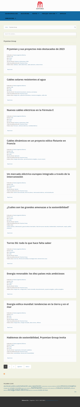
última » (27, 366)
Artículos (63, 13)
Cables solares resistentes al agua (26, 79)
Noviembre (11, 186)
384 (12, 117)
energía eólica (23, 289)
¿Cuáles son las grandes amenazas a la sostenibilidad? (38, 207)
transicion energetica (36, 95)
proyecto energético (49, 289)
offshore (39, 322)
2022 (10, 154)
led (9, 390)
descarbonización (40, 289)
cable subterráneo (22, 64)
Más (75, 391)
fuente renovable (31, 289)
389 (12, 87)
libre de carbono (29, 192)
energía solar (17, 95)
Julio (10, 89)
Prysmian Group (23, 63)
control (58, 386)
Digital (12, 345)
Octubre (11, 218)
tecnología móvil (33, 258)
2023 (10, 90)
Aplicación (17, 156)
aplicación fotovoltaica (25, 95)
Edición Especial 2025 (11, 13)
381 (12, 217)
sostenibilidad (17, 353)
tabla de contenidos (33, 390)
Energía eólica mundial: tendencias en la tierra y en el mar (38, 305)
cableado (16, 64)
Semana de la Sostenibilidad (27, 353)
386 (12, 151)
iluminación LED (46, 388)
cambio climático (11, 226)
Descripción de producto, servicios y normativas (26, 92)
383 (12, 281)
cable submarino (31, 64)
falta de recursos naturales (42, 226)
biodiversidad (52, 226)
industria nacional (63, 388)
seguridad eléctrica (19, 389)
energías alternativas (18, 159)
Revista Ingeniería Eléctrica (19, 55)
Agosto (11, 282)
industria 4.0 (53, 388)
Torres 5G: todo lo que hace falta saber (29, 243)
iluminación (36, 387)
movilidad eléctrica (32, 125)
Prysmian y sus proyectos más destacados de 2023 (36, 49)
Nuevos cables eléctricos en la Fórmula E (30, 110)
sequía (65, 226)
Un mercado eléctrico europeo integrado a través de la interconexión (38, 175)
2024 (10, 60)
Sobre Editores (9, 18)
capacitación (36, 386)
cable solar (44, 95)
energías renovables (15, 388)
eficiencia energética (68, 386)
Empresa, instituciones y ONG (21, 61)
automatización (22, 386)
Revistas (34, 13)
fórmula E (16, 125)
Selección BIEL (25, 13)
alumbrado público (10, 386)
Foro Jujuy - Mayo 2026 (48, 13)
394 (12, 56)
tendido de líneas (43, 390)
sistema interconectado (19, 192)
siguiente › (19, 366)
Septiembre (12, 252)
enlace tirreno (39, 64)
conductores (44, 386)
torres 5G (16, 258)
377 (12, 314)
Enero (10, 58)
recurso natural (41, 159)
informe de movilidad (24, 258)
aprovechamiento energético (30, 159)
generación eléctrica (26, 388)
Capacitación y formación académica (23, 350)
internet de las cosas (42, 258)
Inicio (6, 27)
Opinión (16, 189)
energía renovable (25, 322)
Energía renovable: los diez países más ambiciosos (35, 273)
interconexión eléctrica (39, 192)
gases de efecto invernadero (29, 226)
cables (30, 386)
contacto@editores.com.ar (52, 400)
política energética (59, 289)
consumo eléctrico (52, 386)
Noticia (16, 255)
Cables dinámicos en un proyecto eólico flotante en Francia (36, 142)
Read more (9, 69)
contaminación (59, 226)
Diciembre (11, 152)
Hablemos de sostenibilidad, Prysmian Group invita (36, 337)
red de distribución (49, 192)
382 (12, 250)
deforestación (18, 226)
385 (12, 184)
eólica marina (33, 322)
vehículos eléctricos (23, 125)
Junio (10, 346)
